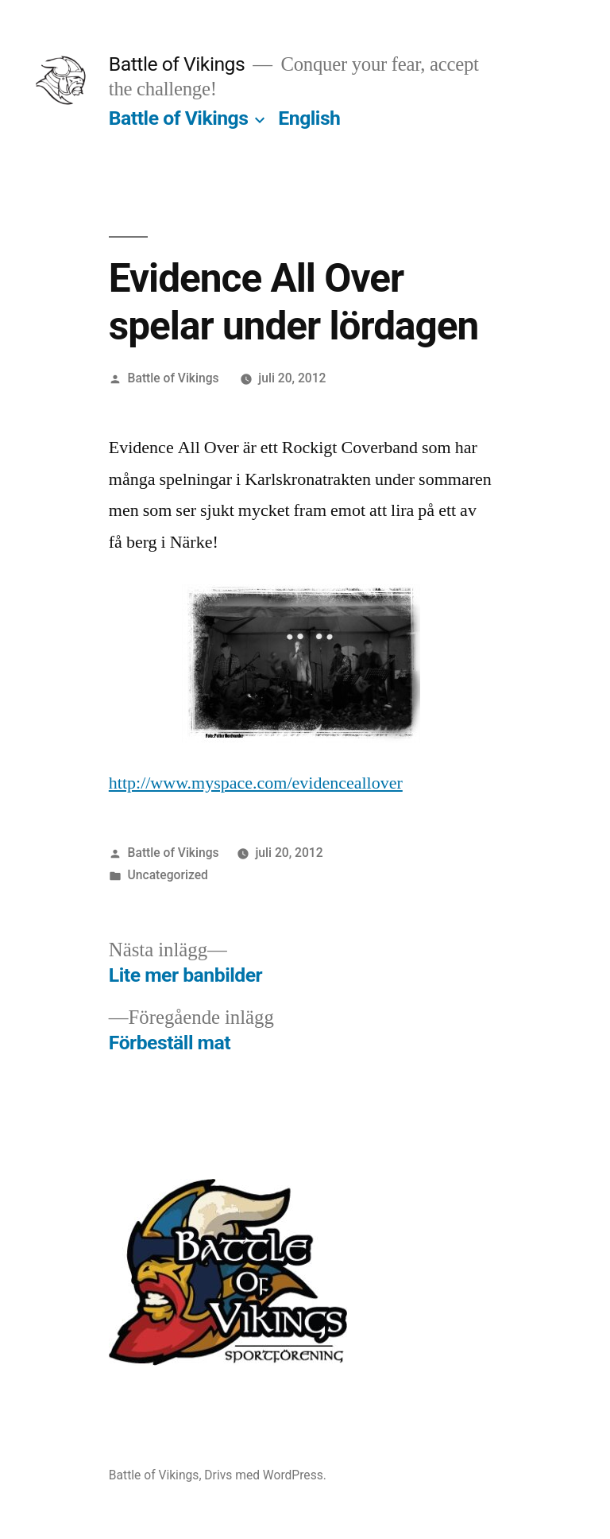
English (309, 118)
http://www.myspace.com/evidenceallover (256, 783)
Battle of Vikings (177, 64)
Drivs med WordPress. (265, 1475)
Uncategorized (168, 874)
